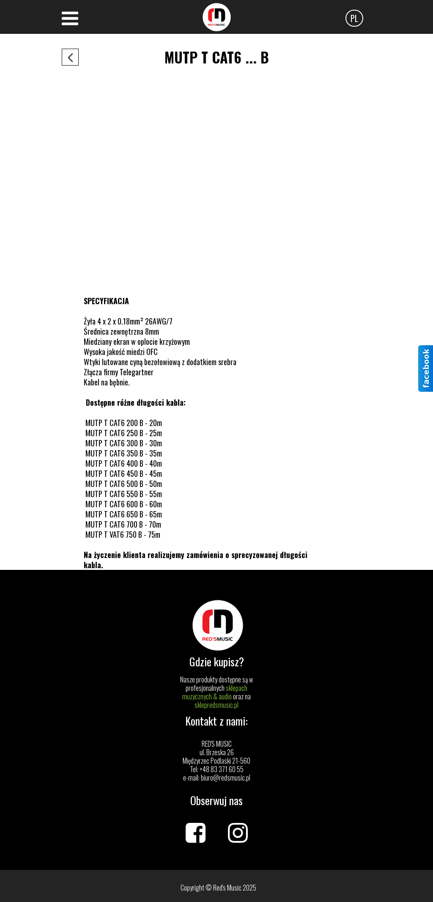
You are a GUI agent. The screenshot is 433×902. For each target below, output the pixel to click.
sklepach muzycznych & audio (214, 692)
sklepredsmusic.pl (216, 705)
